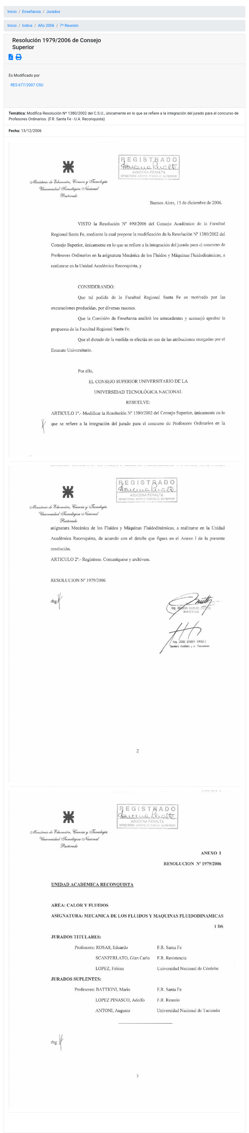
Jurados (53, 11)
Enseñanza (31, 11)
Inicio (12, 11)
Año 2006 (46, 25)
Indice (27, 25)
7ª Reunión (69, 25)
